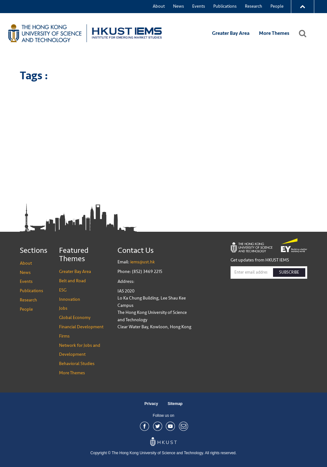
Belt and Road (72, 280)
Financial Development (81, 326)
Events (198, 6)
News (178, 6)
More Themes (274, 33)
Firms (64, 336)
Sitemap (175, 403)
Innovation (69, 299)
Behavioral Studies (77, 363)
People (277, 6)
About (159, 6)
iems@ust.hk (142, 262)
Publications (225, 6)
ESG (62, 290)
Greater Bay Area (230, 33)
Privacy (151, 403)
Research (253, 6)
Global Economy (74, 317)
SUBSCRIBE (289, 272)
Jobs (63, 308)
